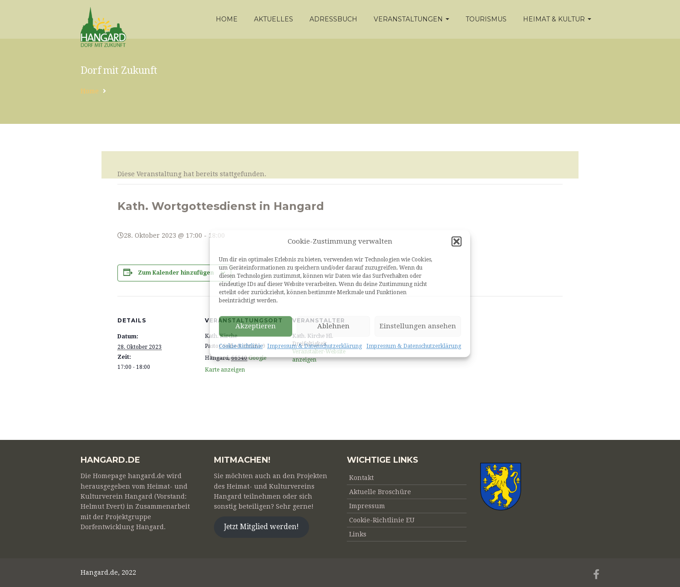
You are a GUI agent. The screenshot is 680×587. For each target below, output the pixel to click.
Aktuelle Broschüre (380, 491)
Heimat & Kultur (557, 19)
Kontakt (361, 477)
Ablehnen (333, 326)
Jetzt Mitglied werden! (261, 526)
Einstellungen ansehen (418, 326)
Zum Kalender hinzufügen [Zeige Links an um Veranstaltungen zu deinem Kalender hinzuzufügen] (176, 273)
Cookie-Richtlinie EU (382, 520)
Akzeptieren (255, 326)
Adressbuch (333, 19)
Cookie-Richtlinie (241, 346)
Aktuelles (273, 19)
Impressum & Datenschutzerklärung (314, 346)
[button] (456, 241)
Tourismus (486, 19)
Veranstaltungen (411, 19)
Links (357, 534)
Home (227, 19)
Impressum (367, 506)
